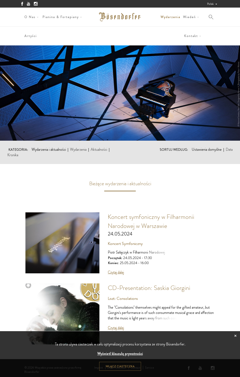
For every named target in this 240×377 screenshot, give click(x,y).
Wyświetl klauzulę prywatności (120, 353)
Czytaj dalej (116, 272)
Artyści (30, 35)
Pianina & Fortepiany (60, 17)
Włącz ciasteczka (120, 366)
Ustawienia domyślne (207, 149)
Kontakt (191, 35)
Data (229, 149)
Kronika (12, 155)
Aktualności (99, 149)
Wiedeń (189, 17)
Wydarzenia (170, 17)
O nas (30, 17)
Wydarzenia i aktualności (49, 149)
